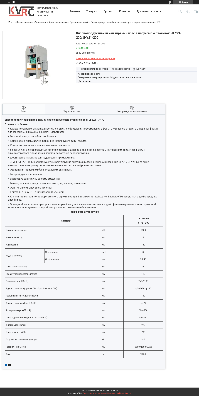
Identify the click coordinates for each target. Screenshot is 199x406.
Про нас (108, 11)
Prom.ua (114, 390)
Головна (75, 11)
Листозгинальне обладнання (31, 22)
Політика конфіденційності (119, 393)
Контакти (124, 11)
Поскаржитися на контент (94, 393)
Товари (90, 11)
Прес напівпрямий (79, 22)
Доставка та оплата (149, 11)
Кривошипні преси (58, 22)
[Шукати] (180, 11)
